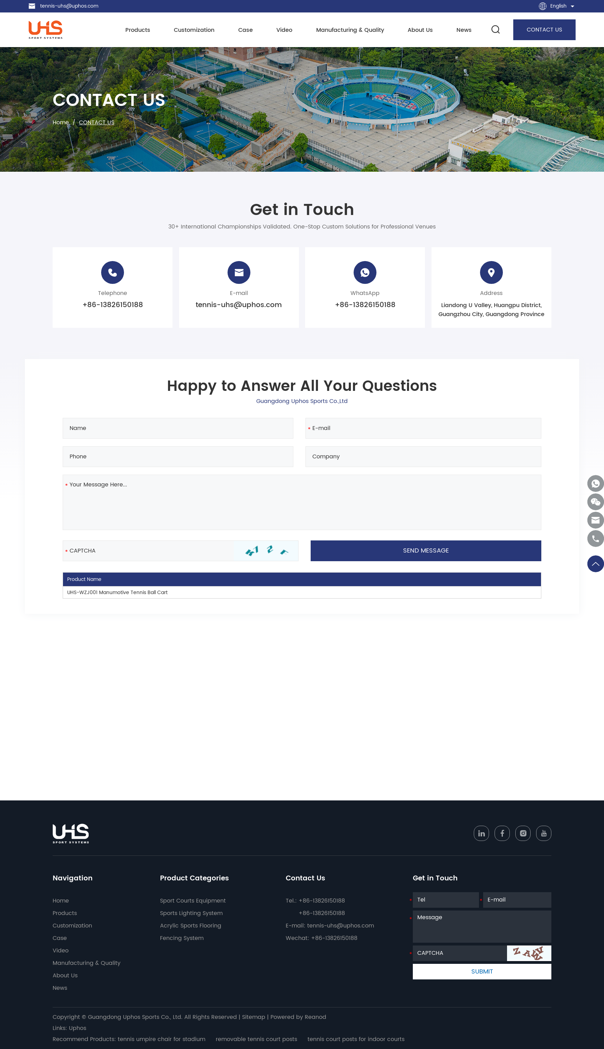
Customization (194, 30)
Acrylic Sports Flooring (190, 925)
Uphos (77, 1028)
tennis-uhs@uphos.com (69, 6)
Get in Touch (435, 878)
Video (284, 30)
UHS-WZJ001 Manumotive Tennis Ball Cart (117, 593)
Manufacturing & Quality (350, 30)
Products (137, 30)
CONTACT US (544, 29)
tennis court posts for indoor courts (356, 1039)
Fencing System (182, 938)
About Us (420, 30)
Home (61, 122)
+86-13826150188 (365, 305)
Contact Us (305, 878)
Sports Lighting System (191, 913)
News (464, 30)
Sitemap (253, 1017)
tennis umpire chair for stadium (161, 1039)
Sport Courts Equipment (193, 900)
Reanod (315, 1017)
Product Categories (194, 878)
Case (245, 30)
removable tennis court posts (256, 1039)
